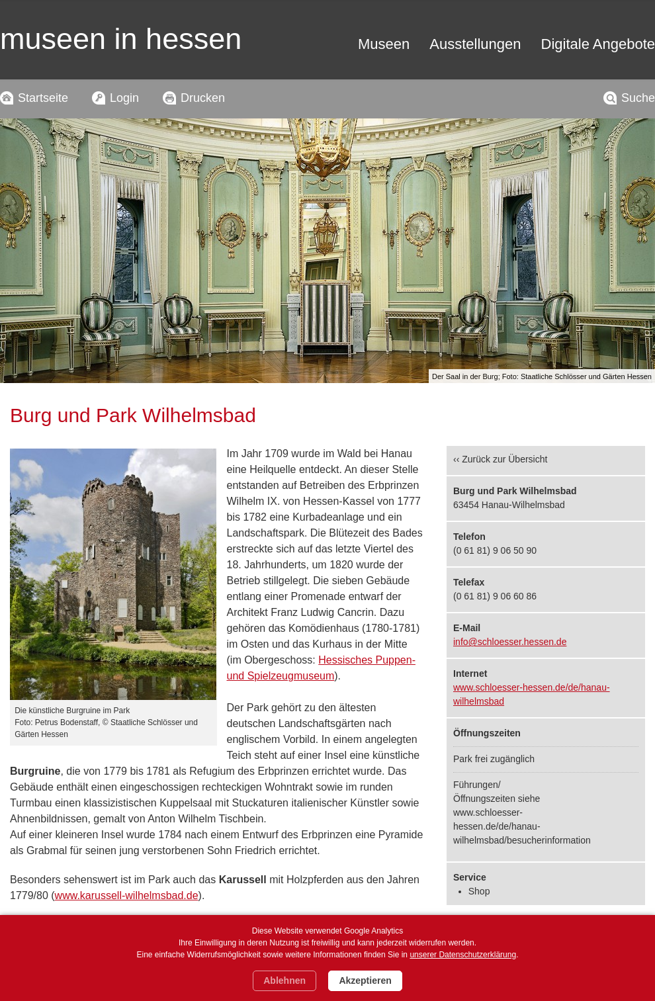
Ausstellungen (475, 44)
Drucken (203, 98)
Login (124, 98)
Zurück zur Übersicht (504, 459)
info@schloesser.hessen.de (509, 641)
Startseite (43, 98)
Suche (638, 98)
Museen (384, 44)
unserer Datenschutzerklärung (463, 954)
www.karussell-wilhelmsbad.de (126, 895)
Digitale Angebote (598, 44)
